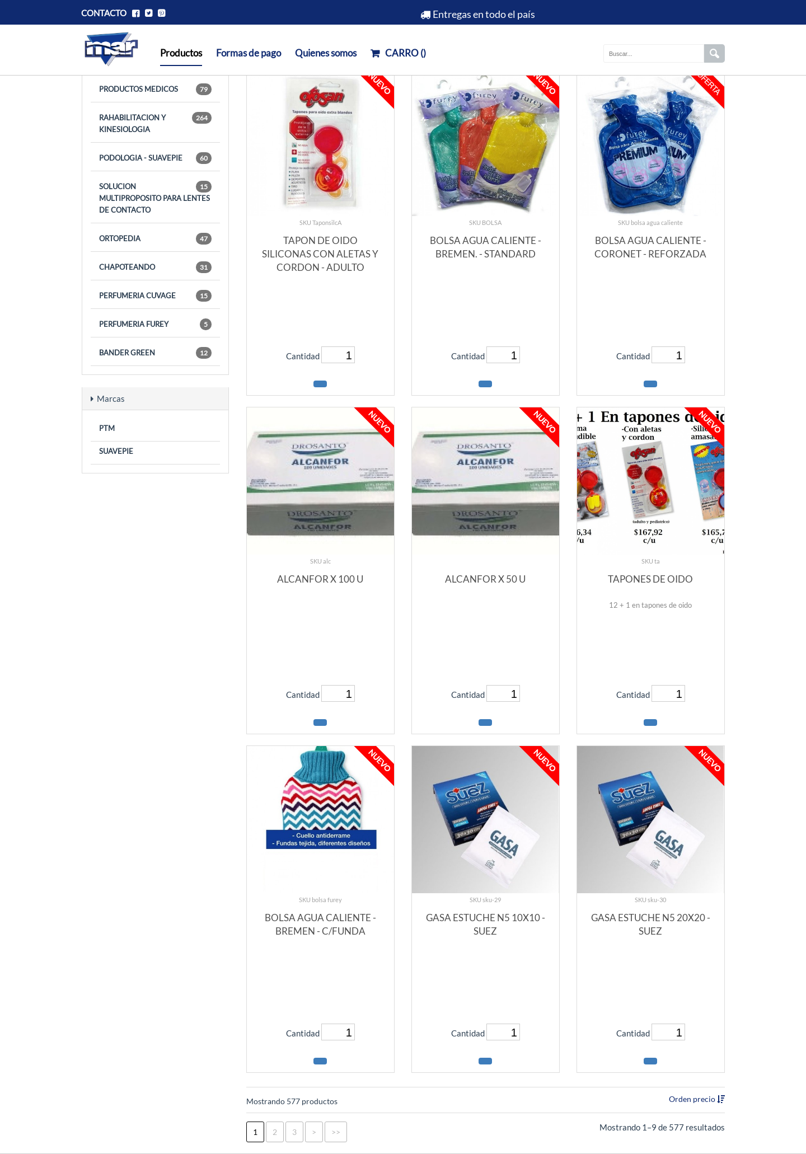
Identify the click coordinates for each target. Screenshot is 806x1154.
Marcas (108, 398)
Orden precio (693, 1099)
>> (335, 1132)
